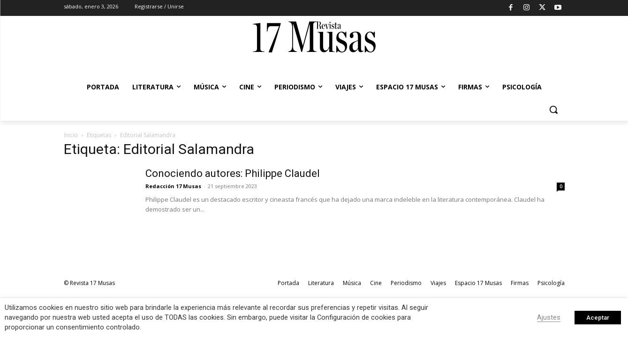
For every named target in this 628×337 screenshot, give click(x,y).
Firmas (520, 283)
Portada (288, 283)
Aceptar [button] (597, 317)
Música (352, 283)
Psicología (551, 283)
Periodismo (406, 283)
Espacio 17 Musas (478, 283)
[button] (553, 109)
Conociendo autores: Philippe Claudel (232, 173)
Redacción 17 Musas (173, 186)
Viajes (438, 283)
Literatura (321, 283)
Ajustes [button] (548, 317)
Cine (376, 283)
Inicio (71, 135)
